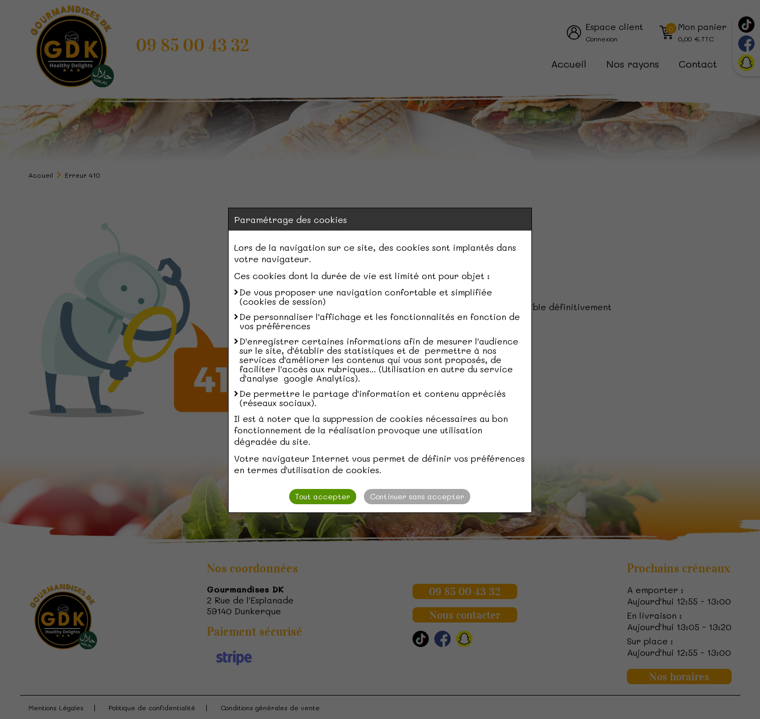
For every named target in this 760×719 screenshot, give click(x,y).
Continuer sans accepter (417, 496)
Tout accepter (322, 496)
